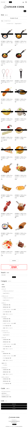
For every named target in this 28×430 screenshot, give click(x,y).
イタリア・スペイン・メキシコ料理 (9, 309)
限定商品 (3, 286)
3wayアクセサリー (18, 23)
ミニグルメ (5, 365)
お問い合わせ (4, 393)
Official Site (14, 404)
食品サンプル (4, 363)
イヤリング (4, 337)
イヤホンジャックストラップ (8, 297)
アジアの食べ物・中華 (7, 311)
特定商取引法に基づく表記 (6, 396)
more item (14, 260)
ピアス (3, 351)
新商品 (3, 284)
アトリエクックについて (6, 391)
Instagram (14, 408)
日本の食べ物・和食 (6, 304)
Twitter (14, 406)
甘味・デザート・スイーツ (8, 314)
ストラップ (4, 289)
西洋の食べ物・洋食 (6, 307)
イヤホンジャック (5, 296)
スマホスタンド (4, 367)
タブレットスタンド (5, 377)
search (10, 2)
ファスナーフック (10, 23)
